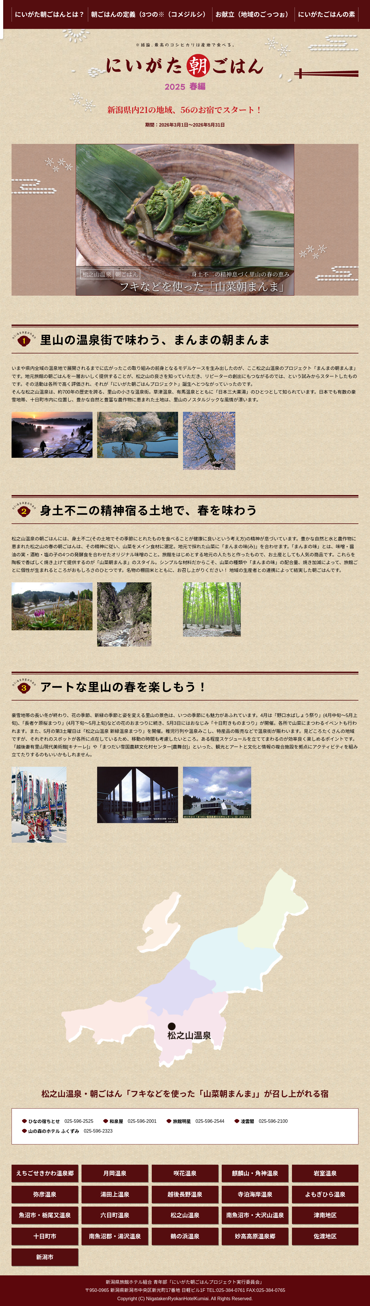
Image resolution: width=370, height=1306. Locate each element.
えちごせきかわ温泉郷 (45, 1173)
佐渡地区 (325, 1236)
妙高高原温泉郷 (255, 1236)
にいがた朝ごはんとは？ (50, 14)
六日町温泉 (114, 1215)
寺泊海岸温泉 (255, 1194)
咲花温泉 (185, 1173)
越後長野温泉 (185, 1194)
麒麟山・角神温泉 (255, 1173)
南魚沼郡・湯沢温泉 (115, 1236)
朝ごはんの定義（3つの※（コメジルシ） (150, 14)
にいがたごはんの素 (326, 14)
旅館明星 (183, 1121)
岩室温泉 (325, 1173)
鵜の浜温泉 (185, 1236)
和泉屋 (117, 1121)
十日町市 (44, 1236)
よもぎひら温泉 (325, 1194)
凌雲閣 (249, 1121)
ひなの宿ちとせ (44, 1121)
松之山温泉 (185, 1215)
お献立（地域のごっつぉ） (253, 14)
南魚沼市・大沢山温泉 (255, 1215)
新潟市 (44, 1257)
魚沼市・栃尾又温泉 (45, 1215)
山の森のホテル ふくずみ (54, 1131)
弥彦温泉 (44, 1194)
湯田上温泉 (114, 1194)
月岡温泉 (114, 1173)
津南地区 (325, 1215)
